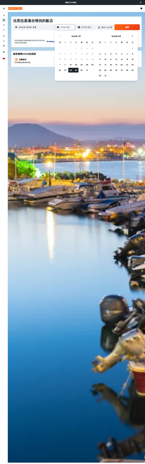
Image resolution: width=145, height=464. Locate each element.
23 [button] (82, 65)
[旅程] (4, 52)
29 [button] (76, 70)
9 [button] (81, 54)
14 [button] (71, 59)
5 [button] (59, 54)
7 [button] (70, 54)
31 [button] (87, 70)
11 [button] (92, 54)
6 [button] (65, 54)
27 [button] (65, 70)
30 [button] (81, 70)
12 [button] (60, 59)
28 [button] (71, 70)
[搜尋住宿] (4, 20)
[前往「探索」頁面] (4, 36)
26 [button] (60, 70)
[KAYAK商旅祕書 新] (4, 45)
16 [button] (81, 59)
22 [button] (76, 65)
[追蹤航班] (4, 41)
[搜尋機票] (4, 15)
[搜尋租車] (4, 25)
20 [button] (65, 65)
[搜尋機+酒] (4, 29)
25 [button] (92, 65)
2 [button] (81, 48)
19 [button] (60, 65)
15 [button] (76, 59)
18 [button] (92, 59)
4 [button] (92, 48)
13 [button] (65, 59)
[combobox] (35, 27)
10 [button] (87, 54)
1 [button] (132, 48)
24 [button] (87, 65)
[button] (140, 2)
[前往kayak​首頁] (15, 8)
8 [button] (76, 54)
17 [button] (87, 59)
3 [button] (87, 48)
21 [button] (71, 65)
